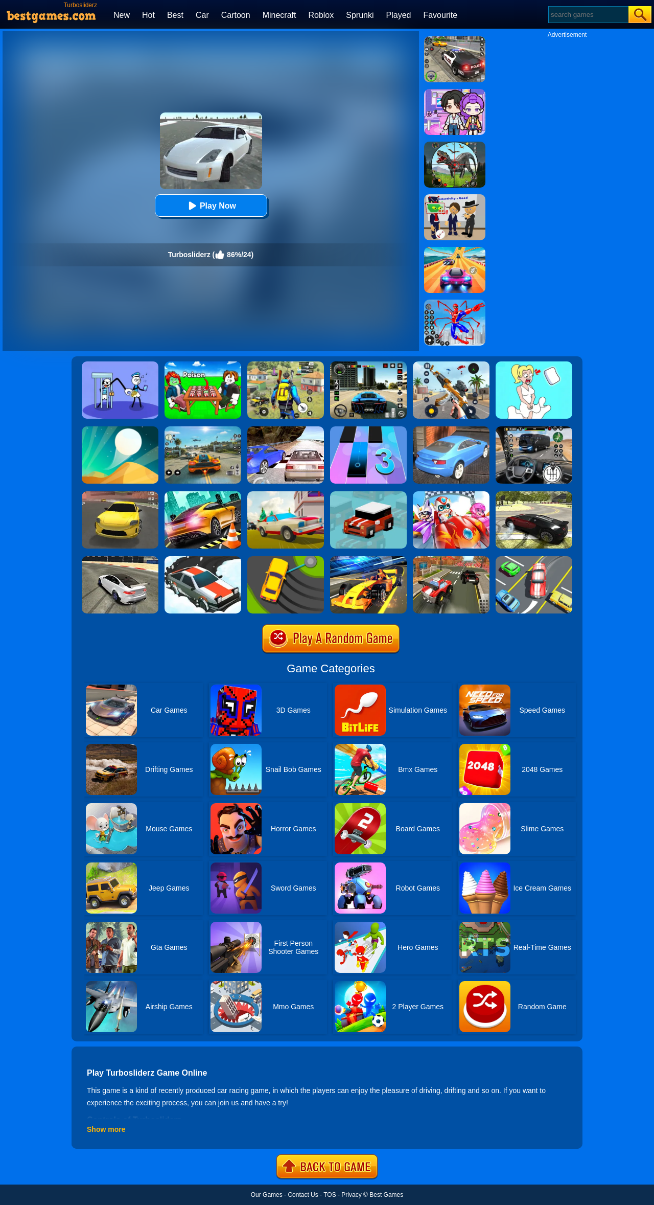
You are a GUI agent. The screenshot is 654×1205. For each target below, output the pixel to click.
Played (398, 15)
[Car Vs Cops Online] (285, 494)
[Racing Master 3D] (454, 250)
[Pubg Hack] (285, 365)
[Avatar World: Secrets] (454, 92)
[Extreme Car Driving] (203, 494)
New (121, 15)
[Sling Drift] (285, 559)
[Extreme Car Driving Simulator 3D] (368, 365)
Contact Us (303, 1194)
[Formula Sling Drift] (368, 559)
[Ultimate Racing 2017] (285, 430)
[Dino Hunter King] (454, 145)
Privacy (351, 1194)
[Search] (587, 14)
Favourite (440, 15)
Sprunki (359, 15)
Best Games (386, 1194)
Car (202, 15)
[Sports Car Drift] (120, 559)
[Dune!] (120, 430)
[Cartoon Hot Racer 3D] (451, 559)
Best (175, 15)
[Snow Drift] (203, 559)
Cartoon (235, 15)
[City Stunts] (451, 430)
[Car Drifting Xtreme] (534, 494)
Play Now (210, 205)
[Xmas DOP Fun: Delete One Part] (534, 365)
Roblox (321, 15)
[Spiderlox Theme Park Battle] (454, 303)
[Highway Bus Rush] (534, 430)
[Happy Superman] (451, 494)
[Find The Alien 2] (454, 197)
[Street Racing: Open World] (203, 430)
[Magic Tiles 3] (368, 430)
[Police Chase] (454, 39)
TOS (329, 1194)
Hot (148, 15)
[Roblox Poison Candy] (203, 365)
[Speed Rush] (534, 559)
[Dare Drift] (120, 494)
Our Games (267, 1194)
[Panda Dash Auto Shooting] (451, 365)
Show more (106, 1129)
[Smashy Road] (368, 494)
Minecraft (279, 15)
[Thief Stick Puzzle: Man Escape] (120, 365)
